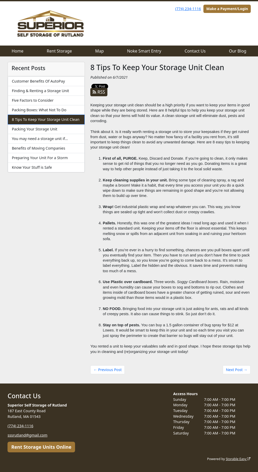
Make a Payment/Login (227, 8)
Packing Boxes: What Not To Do (39, 109)
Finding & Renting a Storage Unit (40, 90)
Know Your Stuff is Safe (32, 167)
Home (18, 51)
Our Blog (237, 51)
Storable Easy (238, 459)
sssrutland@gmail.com (27, 435)
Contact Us (195, 51)
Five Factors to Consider (33, 100)
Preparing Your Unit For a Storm (40, 157)
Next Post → (236, 369)
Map (99, 51)
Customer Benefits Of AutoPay (38, 81)
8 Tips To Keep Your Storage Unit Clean (45, 119)
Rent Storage (59, 51)
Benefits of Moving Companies (38, 148)
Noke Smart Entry (144, 51)
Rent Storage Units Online (41, 447)
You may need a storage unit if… (40, 138)
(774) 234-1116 (188, 8)
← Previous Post (107, 369)
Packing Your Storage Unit (34, 129)
